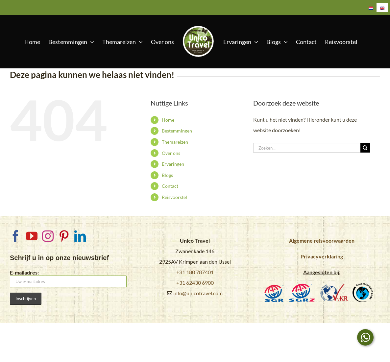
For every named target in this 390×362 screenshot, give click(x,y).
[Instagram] (48, 236)
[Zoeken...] (306, 148)
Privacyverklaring (322, 256)
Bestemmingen (177, 130)
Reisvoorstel (174, 197)
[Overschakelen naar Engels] (382, 7)
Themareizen (175, 142)
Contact (170, 186)
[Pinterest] (64, 236)
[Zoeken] (365, 148)
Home (168, 120)
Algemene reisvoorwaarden (321, 240)
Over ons (171, 153)
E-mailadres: (68, 278)
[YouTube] (31, 236)
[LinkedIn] (80, 236)
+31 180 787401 (195, 272)
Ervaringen (173, 164)
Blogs (167, 175)
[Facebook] (15, 236)
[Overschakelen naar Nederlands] (371, 7)
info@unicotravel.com (198, 293)
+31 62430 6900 (195, 282)
